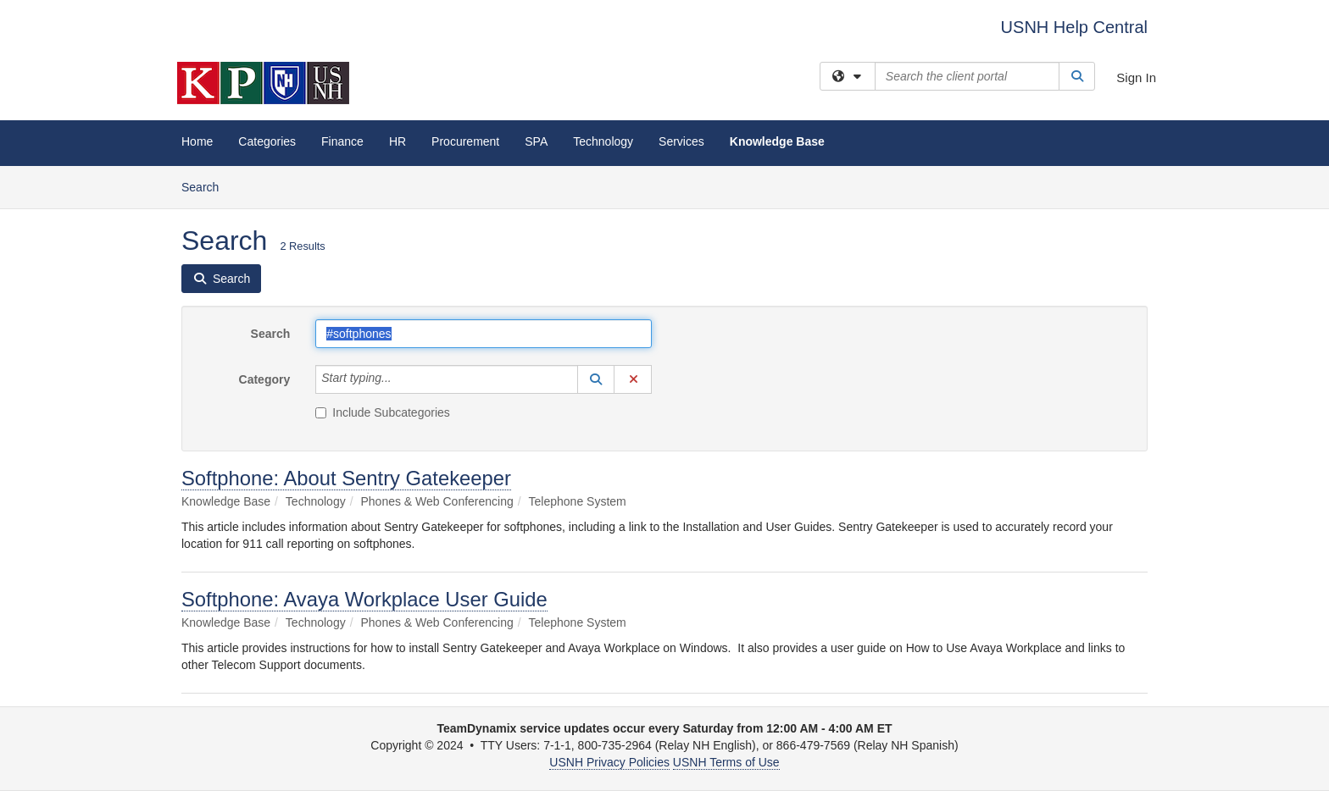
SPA (536, 141)
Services (681, 141)
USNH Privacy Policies (609, 762)
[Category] (401, 379)
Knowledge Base (777, 141)
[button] (595, 379)
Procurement (465, 141)
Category (265, 379)
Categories (267, 141)
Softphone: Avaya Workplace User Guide (364, 599)
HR (397, 141)
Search (206, 186)
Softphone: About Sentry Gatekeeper (346, 478)
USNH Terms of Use (726, 762)
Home (197, 141)
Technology (603, 141)
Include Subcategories (382, 412)
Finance (342, 141)
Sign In (1136, 77)
